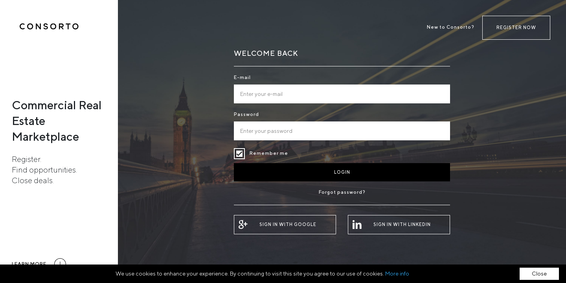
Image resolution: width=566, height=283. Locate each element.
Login (342, 172)
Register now (516, 27)
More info (397, 273)
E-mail (242, 77)
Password (246, 114)
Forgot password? (342, 192)
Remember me (239, 153)
